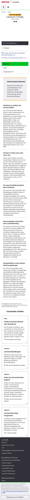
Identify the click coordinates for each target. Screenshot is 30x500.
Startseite (21, 2)
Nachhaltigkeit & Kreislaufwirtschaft (13, 450)
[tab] (15, 64)
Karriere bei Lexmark (8, 445)
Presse (4, 480)
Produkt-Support (7, 463)
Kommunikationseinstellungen (11, 460)
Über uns (4, 442)
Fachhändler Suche (7, 468)
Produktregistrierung (8, 465)
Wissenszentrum (8, 478)
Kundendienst (8, 72)
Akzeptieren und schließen (15, 497)
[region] (15, 491)
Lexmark (5, 440)
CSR (3, 448)
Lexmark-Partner (7, 453)
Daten (5, 68)
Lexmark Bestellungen (8, 471)
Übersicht (6, 64)
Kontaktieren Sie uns (10, 458)
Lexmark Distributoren (8, 473)
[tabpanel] (15, 188)
